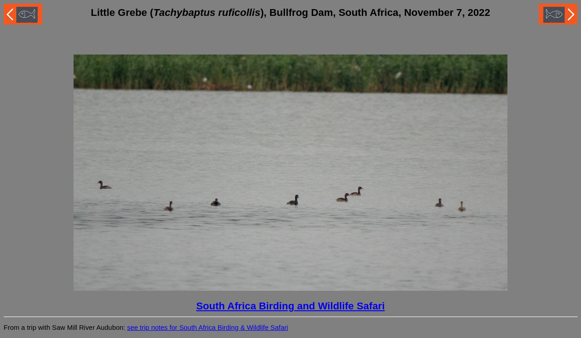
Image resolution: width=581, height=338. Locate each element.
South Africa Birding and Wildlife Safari (290, 306)
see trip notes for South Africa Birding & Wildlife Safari (207, 327)
